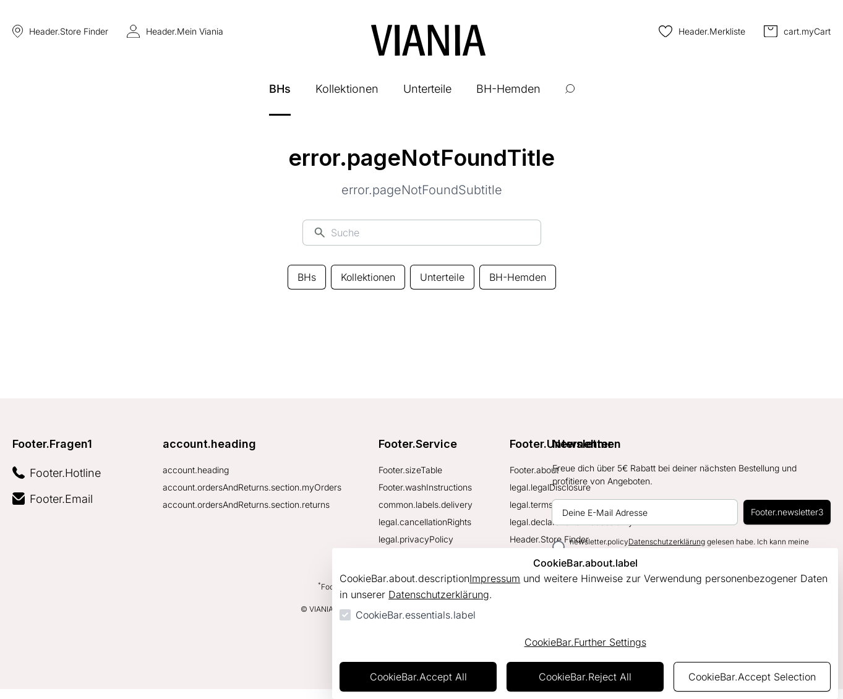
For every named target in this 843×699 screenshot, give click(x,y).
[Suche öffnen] (570, 98)
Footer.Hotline (56, 472)
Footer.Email (52, 498)
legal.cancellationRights (425, 522)
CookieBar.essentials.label (416, 615)
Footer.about (534, 470)
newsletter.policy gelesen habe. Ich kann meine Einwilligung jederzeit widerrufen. (689, 546)
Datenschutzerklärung (438, 594)
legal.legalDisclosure (550, 487)
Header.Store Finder (549, 539)
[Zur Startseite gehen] (428, 40)
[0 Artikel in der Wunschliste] (702, 31)
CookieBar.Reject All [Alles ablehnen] (585, 677)
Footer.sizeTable (410, 470)
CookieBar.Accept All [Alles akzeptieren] (418, 677)
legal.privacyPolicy (416, 539)
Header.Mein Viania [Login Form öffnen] (175, 31)
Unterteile (442, 277)
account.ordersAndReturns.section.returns (246, 504)
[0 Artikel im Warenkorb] (797, 31)
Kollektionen (368, 277)
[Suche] (430, 232)
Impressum (494, 578)
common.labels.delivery (426, 504)
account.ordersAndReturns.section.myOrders (252, 487)
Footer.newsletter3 (787, 512)
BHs (306, 277)
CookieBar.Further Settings (585, 642)
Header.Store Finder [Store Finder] (60, 31)
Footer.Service (418, 443)
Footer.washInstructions (425, 487)
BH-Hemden (517, 277)
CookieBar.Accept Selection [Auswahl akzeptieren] (752, 677)
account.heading (209, 443)
